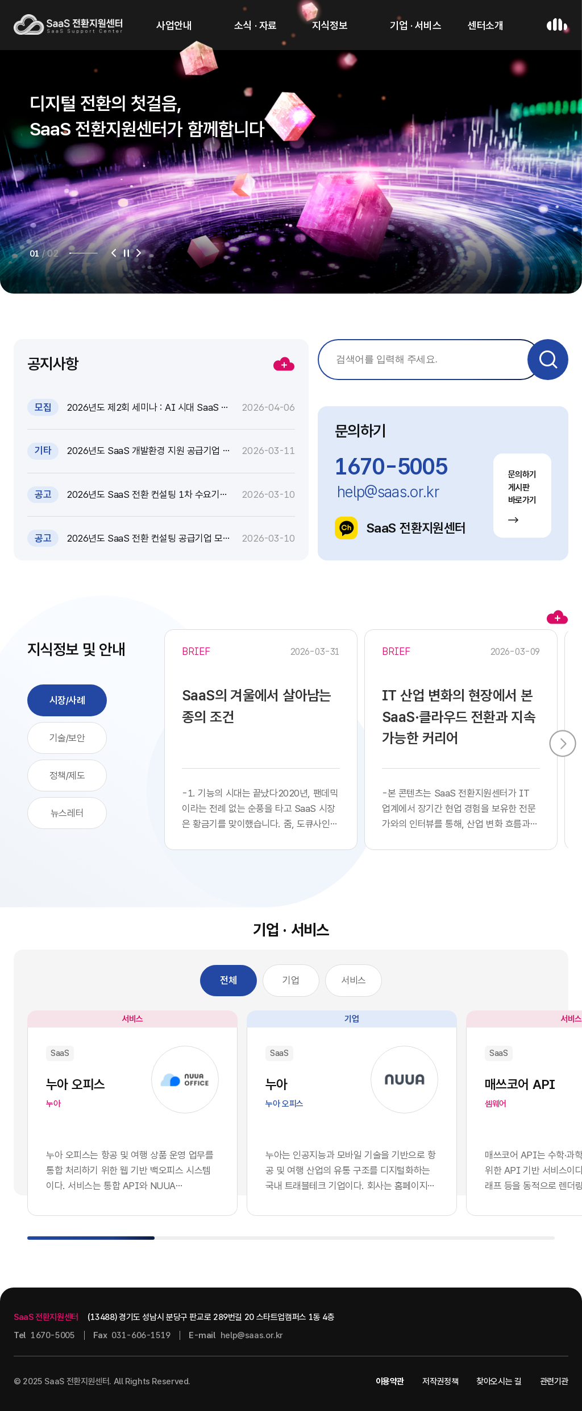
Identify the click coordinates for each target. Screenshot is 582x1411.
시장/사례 (67, 700)
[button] (113, 253)
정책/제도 (67, 775)
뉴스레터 (67, 813)
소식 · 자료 (255, 25)
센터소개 (485, 25)
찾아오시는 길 (498, 1381)
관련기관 (554, 1381)
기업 (290, 980)
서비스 (353, 980)
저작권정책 (440, 1381)
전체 (228, 980)
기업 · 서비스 (415, 25)
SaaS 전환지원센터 (400, 528)
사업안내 (174, 25)
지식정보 (329, 25)
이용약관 (390, 1381)
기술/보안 (67, 738)
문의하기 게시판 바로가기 (522, 495)
